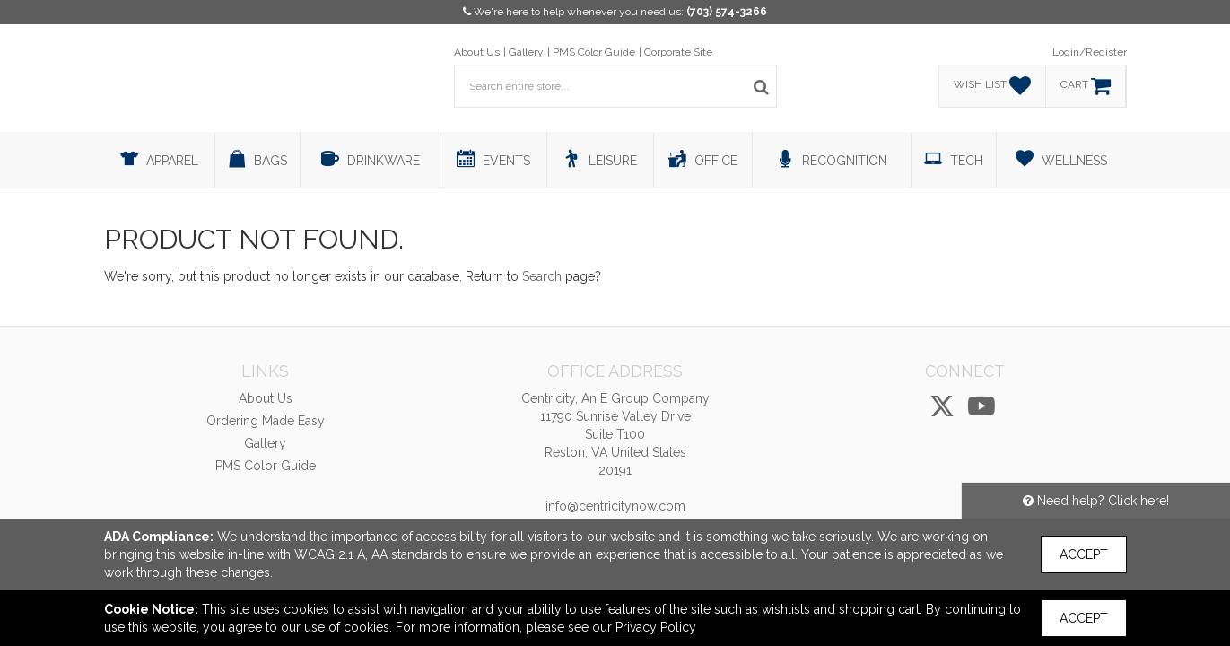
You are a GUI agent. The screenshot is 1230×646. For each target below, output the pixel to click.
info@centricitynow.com (615, 506)
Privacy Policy (655, 627)
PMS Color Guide (594, 52)
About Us (477, 52)
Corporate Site (678, 52)
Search (542, 276)
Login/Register (1089, 52)
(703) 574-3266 (726, 11)
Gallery (526, 52)
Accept (1084, 554)
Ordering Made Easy (265, 421)
